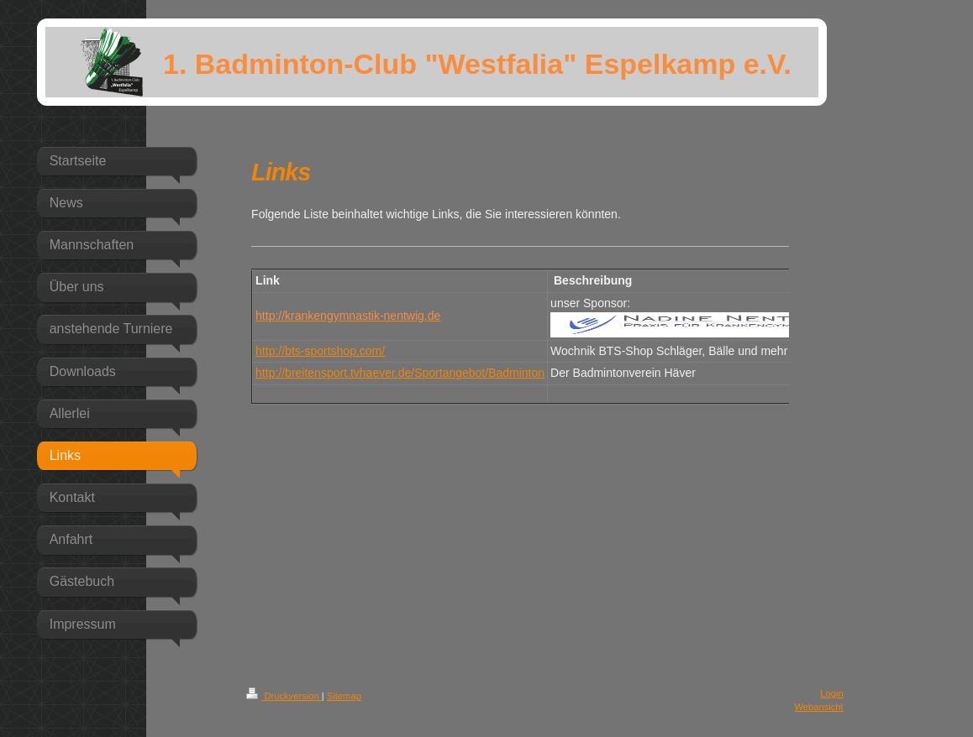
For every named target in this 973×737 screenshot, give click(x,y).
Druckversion (284, 696)
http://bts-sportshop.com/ (320, 351)
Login (831, 693)
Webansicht (818, 707)
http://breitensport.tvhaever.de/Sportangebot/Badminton (399, 372)
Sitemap (344, 696)
